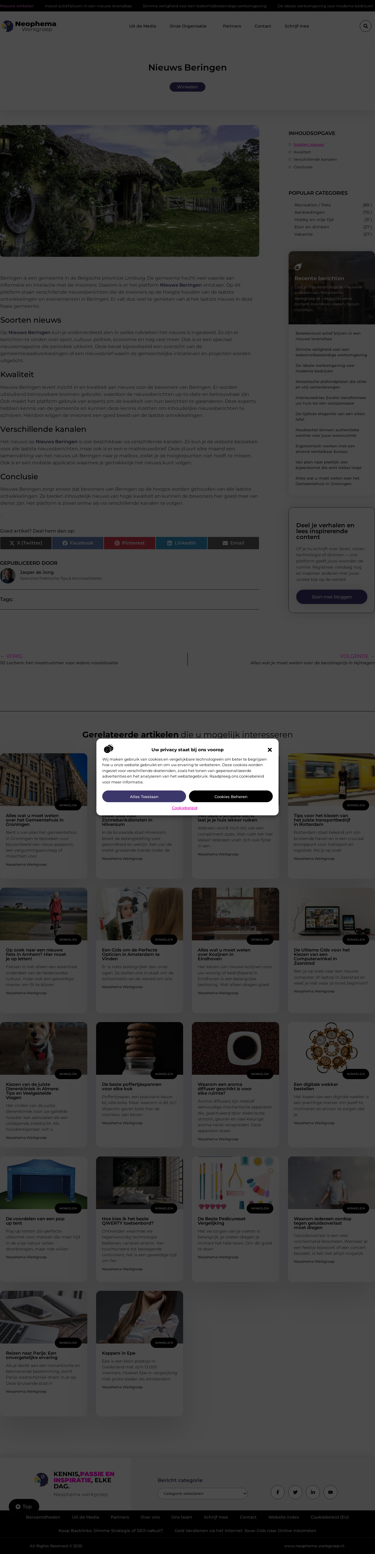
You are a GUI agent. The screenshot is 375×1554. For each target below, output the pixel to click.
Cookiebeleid (184, 807)
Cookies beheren (231, 796)
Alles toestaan (144, 796)
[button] (270, 750)
